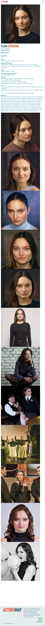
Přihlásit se (39, 622)
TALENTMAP (26, 614)
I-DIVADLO (3, 50)
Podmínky (40, 618)
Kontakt (40, 620)
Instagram (7, 50)
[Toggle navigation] (42, 1)
